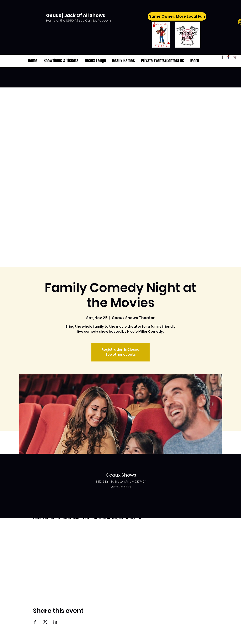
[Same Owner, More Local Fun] (177, 16)
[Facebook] (222, 57)
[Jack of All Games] (228, 57)
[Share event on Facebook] (35, 622)
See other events (120, 354)
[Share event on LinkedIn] (55, 622)
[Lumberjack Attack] (235, 57)
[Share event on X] (45, 622)
